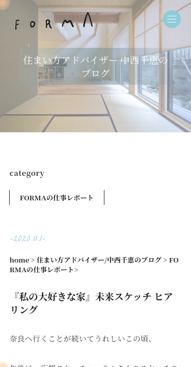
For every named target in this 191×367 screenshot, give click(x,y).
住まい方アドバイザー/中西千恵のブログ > (102, 260)
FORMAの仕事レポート (57, 197)
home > (22, 260)
